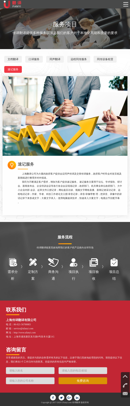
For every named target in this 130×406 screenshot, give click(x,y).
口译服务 (34, 59)
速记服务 (13, 69)
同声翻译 (55, 59)
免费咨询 (83, 380)
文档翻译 (13, 59)
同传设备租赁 (105, 59)
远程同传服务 (79, 59)
